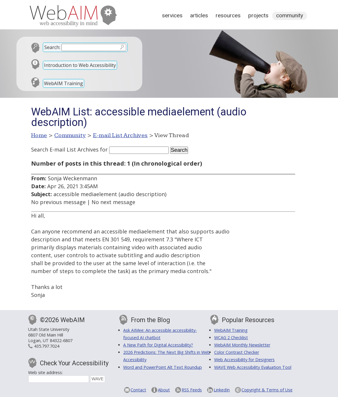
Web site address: (45, 372)
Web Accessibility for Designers (244, 359)
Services (172, 15)
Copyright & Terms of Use (267, 390)
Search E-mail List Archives (65, 149)
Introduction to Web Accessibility (80, 65)
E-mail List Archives (120, 135)
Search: (52, 47)
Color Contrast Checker (236, 352)
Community (289, 15)
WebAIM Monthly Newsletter (242, 345)
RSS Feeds (192, 390)
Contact (138, 390)
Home (39, 135)
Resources (228, 15)
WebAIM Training (63, 83)
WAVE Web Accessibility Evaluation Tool (252, 367)
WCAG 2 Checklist (231, 337)
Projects (258, 15)
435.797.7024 (46, 346)
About (164, 390)
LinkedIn (222, 390)
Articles (199, 15)
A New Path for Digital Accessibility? (158, 345)
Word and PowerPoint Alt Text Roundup (162, 367)
